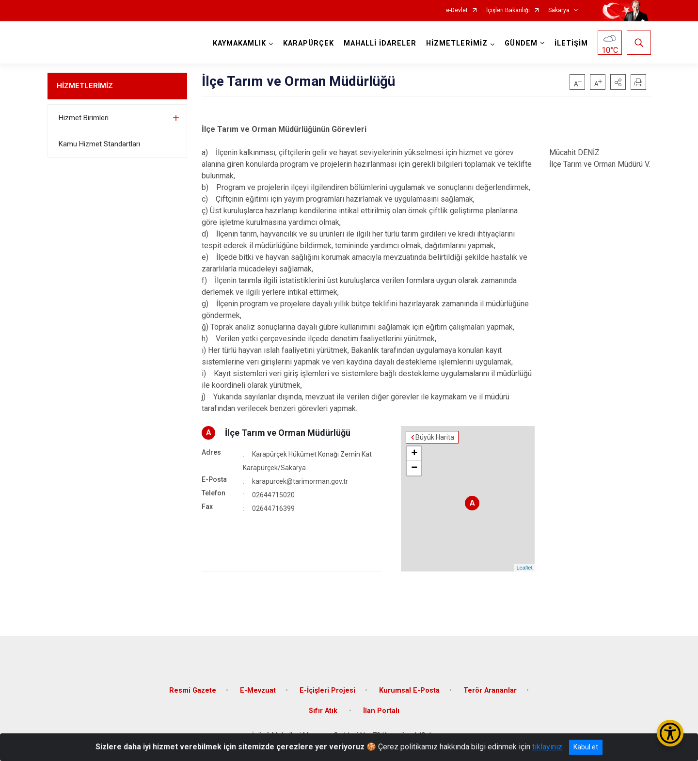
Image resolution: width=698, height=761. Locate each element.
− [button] (414, 468)
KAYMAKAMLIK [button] (239, 43)
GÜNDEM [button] (521, 43)
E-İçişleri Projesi (327, 690)
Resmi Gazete (192, 690)
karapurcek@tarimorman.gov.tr (300, 481)
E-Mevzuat (258, 690)
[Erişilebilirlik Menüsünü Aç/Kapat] (670, 733)
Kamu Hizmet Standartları (99, 144)
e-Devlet (457, 10)
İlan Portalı (381, 711)
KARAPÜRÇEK (308, 43)
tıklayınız (547, 746)
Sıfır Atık (324, 711)
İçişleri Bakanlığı (508, 10)
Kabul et (585, 747)
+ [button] (414, 453)
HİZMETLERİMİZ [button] (457, 43)
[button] (618, 82)
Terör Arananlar (490, 690)
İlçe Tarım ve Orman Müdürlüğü (287, 433)
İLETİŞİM (571, 43)
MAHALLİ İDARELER (380, 43)
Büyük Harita (434, 437)
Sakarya (559, 10)
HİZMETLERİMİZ (85, 85)
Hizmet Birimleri (84, 117)
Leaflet (524, 568)
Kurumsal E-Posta (409, 690)
